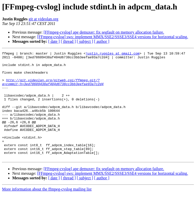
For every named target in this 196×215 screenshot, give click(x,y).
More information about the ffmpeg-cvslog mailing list (47, 210)
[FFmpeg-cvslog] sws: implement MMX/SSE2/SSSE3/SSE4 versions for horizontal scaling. (112, 37)
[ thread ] (68, 41)
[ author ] (101, 41)
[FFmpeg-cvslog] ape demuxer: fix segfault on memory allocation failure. (104, 32)
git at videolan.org (43, 19)
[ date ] (54, 41)
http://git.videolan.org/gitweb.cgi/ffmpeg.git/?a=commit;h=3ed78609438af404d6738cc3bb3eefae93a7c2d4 (53, 88)
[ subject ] (85, 41)
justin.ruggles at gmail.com (113, 54)
